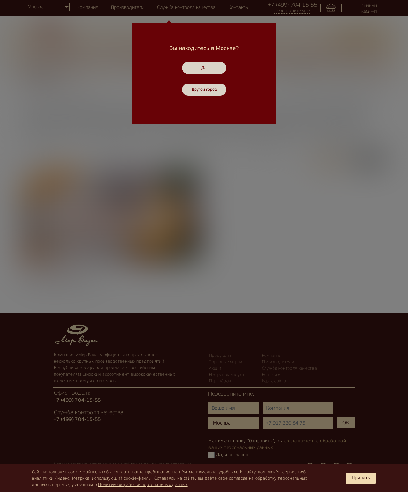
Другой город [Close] (204, 90)
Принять (361, 478)
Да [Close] (204, 68)
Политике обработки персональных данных (143, 485)
